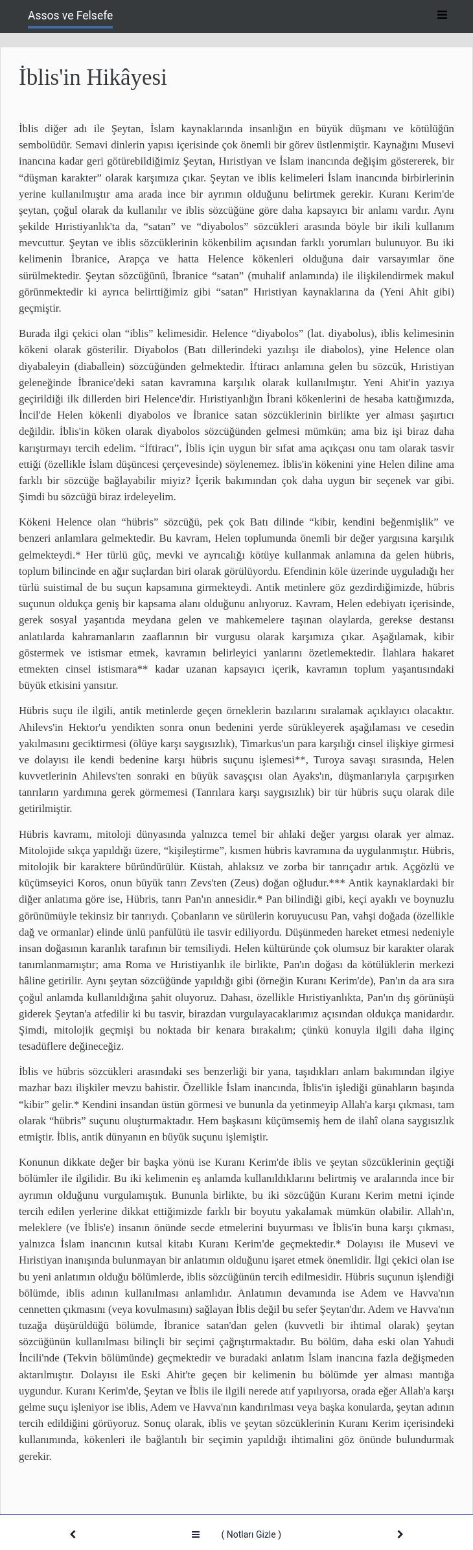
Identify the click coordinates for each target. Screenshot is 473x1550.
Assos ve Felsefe (70, 15)
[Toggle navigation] (442, 16)
